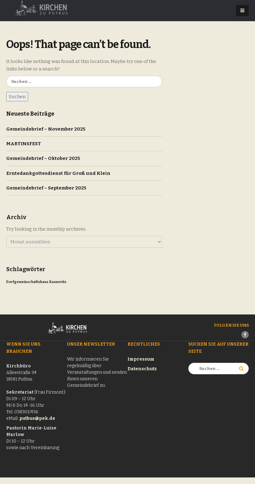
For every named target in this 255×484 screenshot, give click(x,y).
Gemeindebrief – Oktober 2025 (43, 158)
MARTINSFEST (23, 143)
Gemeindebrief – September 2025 (46, 188)
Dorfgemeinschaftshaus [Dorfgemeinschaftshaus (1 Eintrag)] (27, 282)
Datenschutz (142, 368)
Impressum (141, 359)
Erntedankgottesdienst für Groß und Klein (58, 173)
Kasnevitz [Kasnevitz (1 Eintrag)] (57, 282)
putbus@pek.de (37, 418)
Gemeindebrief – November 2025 (45, 129)
